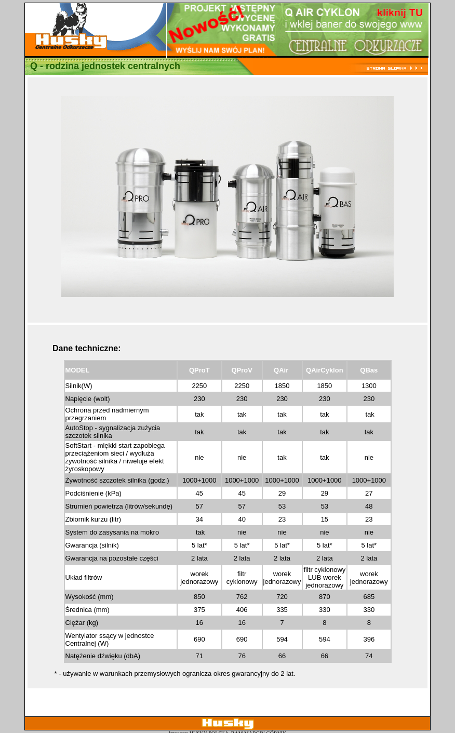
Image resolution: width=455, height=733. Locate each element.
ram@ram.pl (235, 719)
